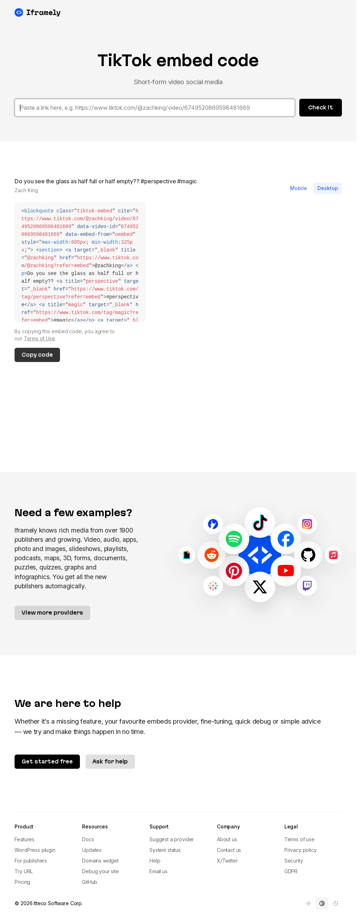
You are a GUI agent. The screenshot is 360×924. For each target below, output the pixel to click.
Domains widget (100, 861)
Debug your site (100, 871)
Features (24, 839)
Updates (92, 850)
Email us (158, 871)
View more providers (52, 613)
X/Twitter (227, 861)
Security (293, 861)
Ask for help (110, 761)
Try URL (24, 871)
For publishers (31, 861)
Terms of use (299, 839)
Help (154, 861)
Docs (88, 839)
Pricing (22, 882)
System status (165, 850)
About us (227, 839)
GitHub (89, 882)
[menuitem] (308, 903)
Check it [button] (320, 107)
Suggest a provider (171, 839)
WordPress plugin (35, 850)
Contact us (229, 850)
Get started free (47, 761)
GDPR (291, 871)
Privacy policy (300, 850)
